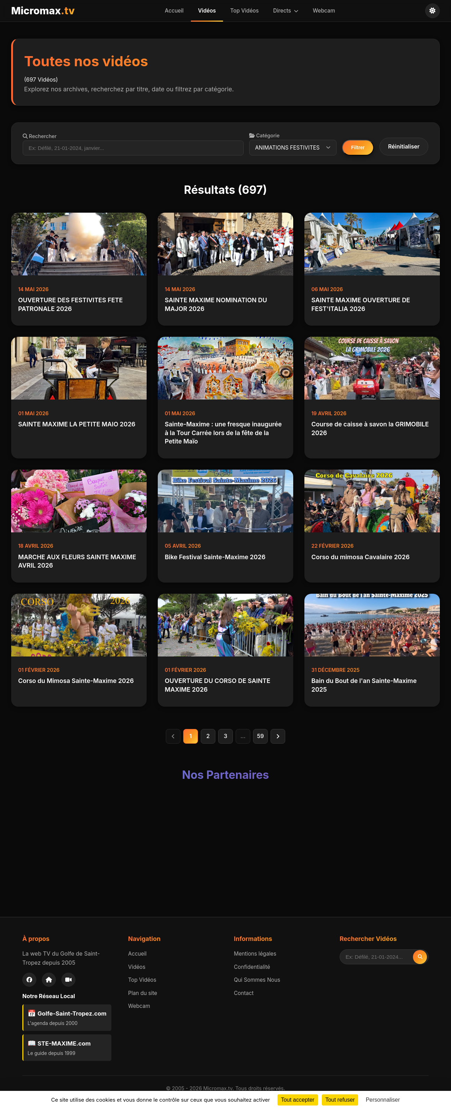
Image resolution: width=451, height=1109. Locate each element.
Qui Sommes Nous (257, 980)
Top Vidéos (244, 10)
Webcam (322, 10)
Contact (243, 993)
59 (260, 736)
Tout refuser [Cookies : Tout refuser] (340, 1100)
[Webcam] (68, 980)
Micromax (43, 11)
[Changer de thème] (432, 10)
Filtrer (358, 148)
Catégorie (265, 135)
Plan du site (142, 993)
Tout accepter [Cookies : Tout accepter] (298, 1100)
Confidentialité (252, 967)
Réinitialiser (404, 146)
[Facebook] (29, 980)
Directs (284, 10)
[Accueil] (49, 980)
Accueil (176, 10)
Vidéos (208, 10)
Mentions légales (255, 954)
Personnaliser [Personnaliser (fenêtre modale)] (383, 1100)
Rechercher (40, 136)
